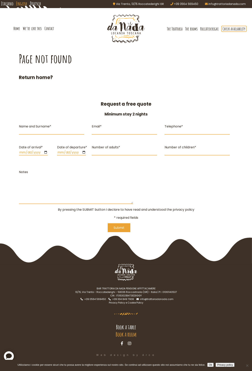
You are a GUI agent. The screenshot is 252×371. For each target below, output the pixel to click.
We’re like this (32, 28)
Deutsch (35, 3)
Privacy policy (225, 364)
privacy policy (183, 209)
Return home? (36, 77)
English (21, 3)
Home (17, 28)
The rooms (191, 28)
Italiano (7, 3)
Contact (49, 28)
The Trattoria (175, 28)
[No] (247, 365)
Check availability (234, 28)
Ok (210, 364)
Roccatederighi (209, 28)
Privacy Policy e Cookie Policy (126, 302)
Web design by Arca (126, 355)
